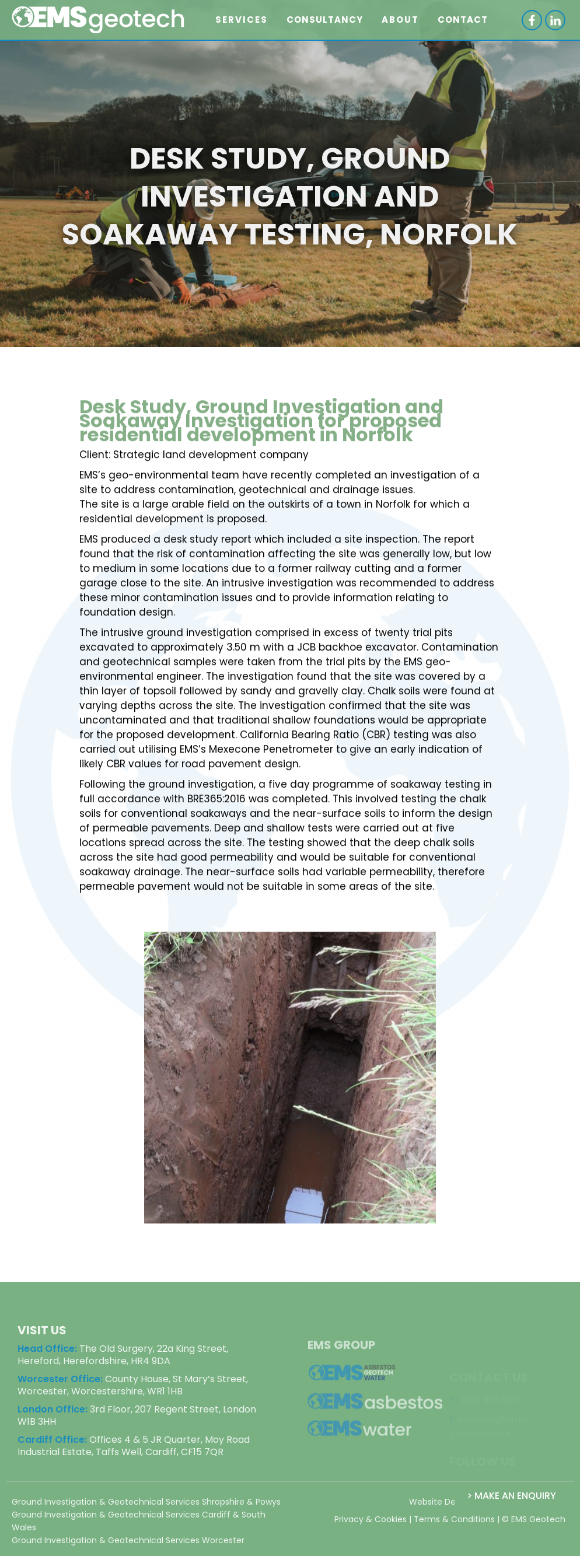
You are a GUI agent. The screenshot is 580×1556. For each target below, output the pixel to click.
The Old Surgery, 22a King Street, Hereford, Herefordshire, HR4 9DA (123, 1359)
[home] (99, 20)
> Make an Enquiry (511, 1495)
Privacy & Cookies (370, 1524)
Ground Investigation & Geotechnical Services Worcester (128, 1545)
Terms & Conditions (454, 1524)
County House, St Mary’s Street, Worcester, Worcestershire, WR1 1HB (133, 1390)
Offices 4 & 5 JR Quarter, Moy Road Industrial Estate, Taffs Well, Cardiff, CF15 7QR (134, 1450)
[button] (241, 20)
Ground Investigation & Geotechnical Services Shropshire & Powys (146, 1506)
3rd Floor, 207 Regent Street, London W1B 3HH (137, 1420)
